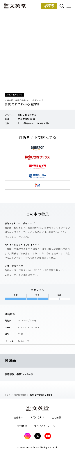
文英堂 (15, 5)
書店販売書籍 (20, 394)
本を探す (62, 6)
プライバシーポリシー (46, 425)
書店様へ (18, 417)
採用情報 (22, 425)
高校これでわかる (27, 114)
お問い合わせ (37, 417)
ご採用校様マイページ (49, 5)
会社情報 (56, 417)
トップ (7, 394)
